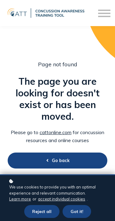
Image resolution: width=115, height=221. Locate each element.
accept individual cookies (61, 198)
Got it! (77, 211)
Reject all (42, 211)
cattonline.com (55, 132)
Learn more (20, 198)
